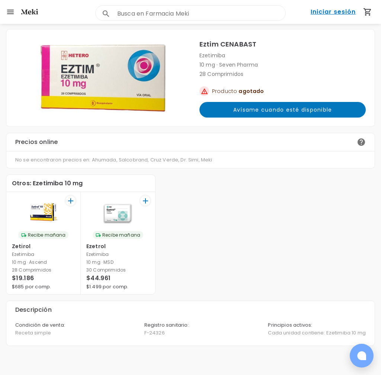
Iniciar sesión (333, 12)
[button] (102, 78)
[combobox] (201, 14)
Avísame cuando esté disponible (282, 110)
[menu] (10, 11)
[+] (70, 201)
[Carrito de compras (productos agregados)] (368, 12)
